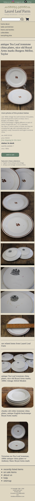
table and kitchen (7, 27)
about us (8, 475)
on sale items (10, 472)
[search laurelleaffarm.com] (22, 19)
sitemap (7, 480)
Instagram (18, 2)
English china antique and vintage (13, 163)
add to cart (10, 155)
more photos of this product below (15, 113)
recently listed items (13, 469)
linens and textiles (7, 30)
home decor (5, 24)
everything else (6, 35)
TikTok (29, 2)
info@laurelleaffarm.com (17, 496)
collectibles (5, 33)
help (6, 477)
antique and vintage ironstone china (14, 165)
